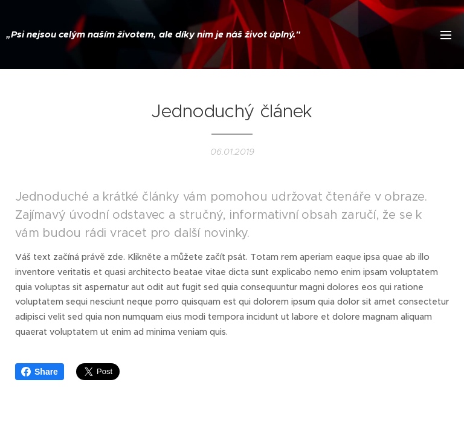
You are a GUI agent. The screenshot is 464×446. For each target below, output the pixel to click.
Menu (445, 35)
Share (39, 372)
